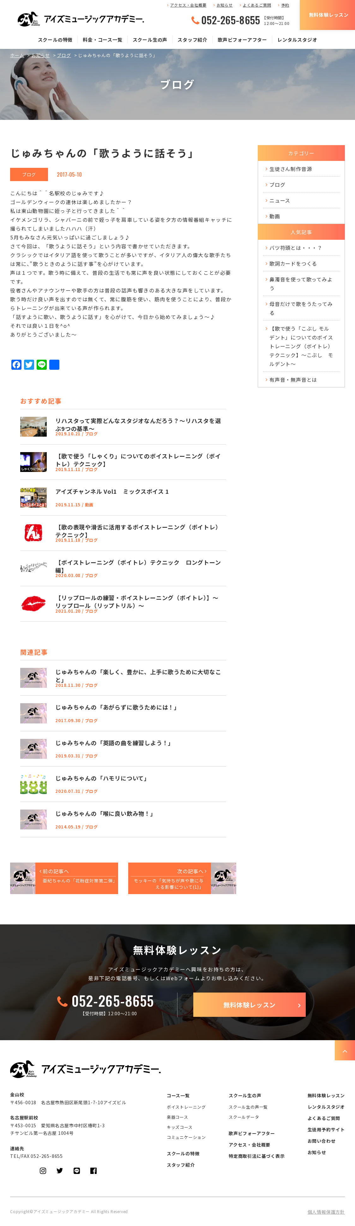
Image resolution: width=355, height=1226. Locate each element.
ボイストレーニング (186, 1107)
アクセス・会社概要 (188, 5)
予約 (285, 5)
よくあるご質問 (257, 5)
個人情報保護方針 (326, 1212)
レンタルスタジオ (297, 39)
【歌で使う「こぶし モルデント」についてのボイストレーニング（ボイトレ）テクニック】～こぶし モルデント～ (301, 346)
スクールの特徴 (55, 39)
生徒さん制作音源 (290, 169)
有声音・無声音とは (293, 379)
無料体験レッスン (329, 14)
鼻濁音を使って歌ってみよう (301, 283)
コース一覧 (178, 1095)
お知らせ (225, 5)
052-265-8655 (230, 20)
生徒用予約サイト (326, 1129)
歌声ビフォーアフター (242, 39)
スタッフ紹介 (193, 39)
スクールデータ (244, 1117)
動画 (274, 216)
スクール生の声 (150, 39)
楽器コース (177, 1117)
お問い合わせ (322, 1141)
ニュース (279, 200)
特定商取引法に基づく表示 (257, 1156)
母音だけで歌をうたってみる (301, 308)
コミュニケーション (186, 1137)
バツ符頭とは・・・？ (295, 247)
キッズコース (180, 1127)
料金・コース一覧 (102, 39)
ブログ (64, 55)
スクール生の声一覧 (248, 1107)
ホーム (17, 55)
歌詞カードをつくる (293, 263)
